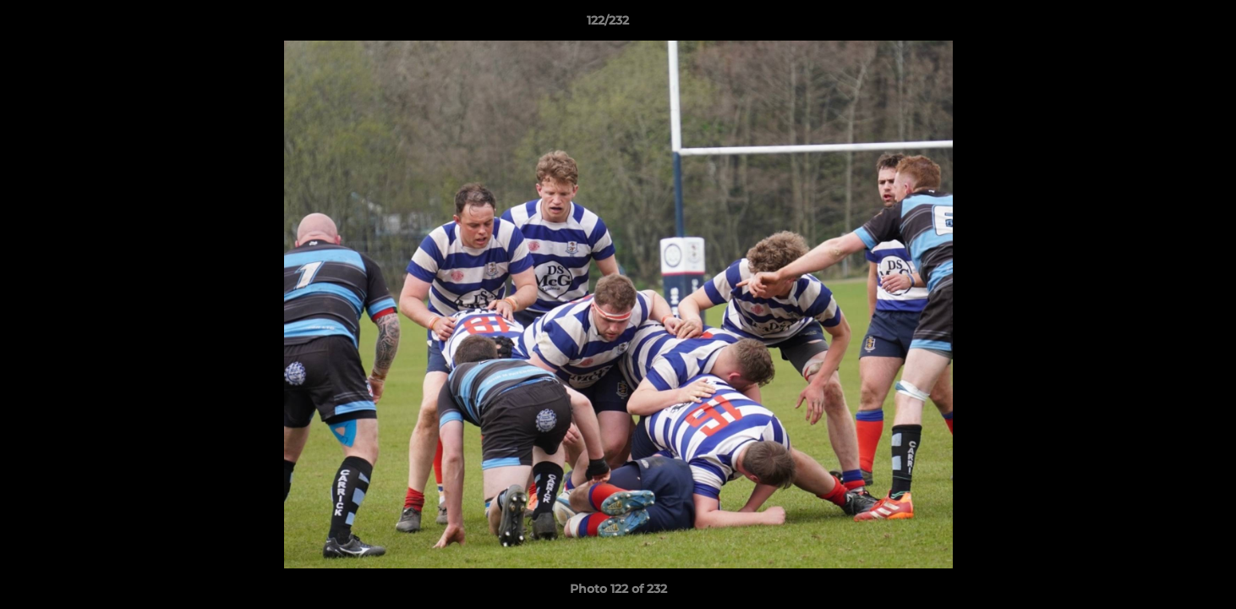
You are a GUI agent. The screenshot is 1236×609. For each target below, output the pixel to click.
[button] (1165, 24)
